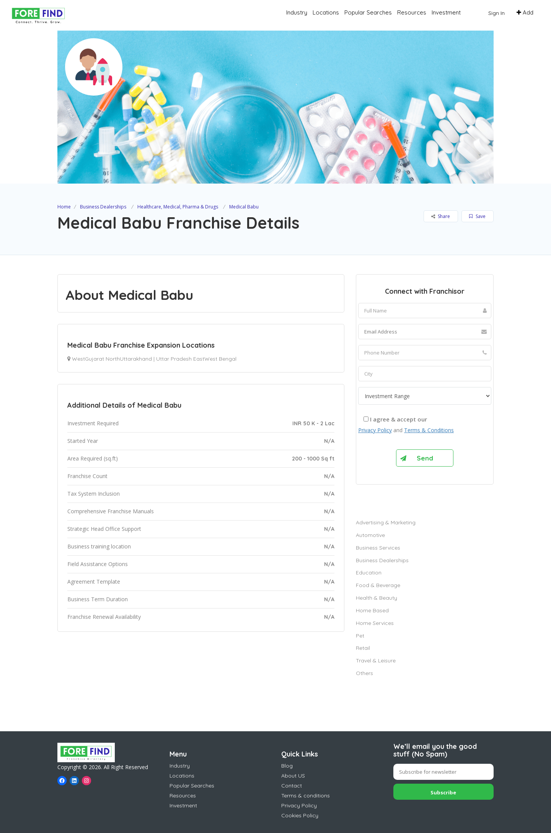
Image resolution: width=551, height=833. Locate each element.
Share (440, 216)
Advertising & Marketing (386, 522)
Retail (363, 647)
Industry (296, 12)
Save (477, 216)
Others (364, 673)
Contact (291, 785)
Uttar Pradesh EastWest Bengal (196, 358)
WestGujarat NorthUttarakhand (112, 358)
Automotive (370, 535)
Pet (360, 635)
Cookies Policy (299, 815)
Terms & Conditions (429, 430)
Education (368, 572)
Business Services (378, 547)
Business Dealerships (103, 206)
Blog (287, 765)
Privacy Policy (375, 430)
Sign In (496, 13)
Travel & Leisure (376, 660)
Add (525, 12)
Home (64, 206)
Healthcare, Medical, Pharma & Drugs (177, 206)
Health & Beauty (376, 597)
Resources (411, 12)
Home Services (375, 623)
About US (293, 775)
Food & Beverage (378, 585)
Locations (326, 12)
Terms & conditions (305, 795)
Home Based (372, 610)
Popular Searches (368, 12)
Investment (446, 12)
